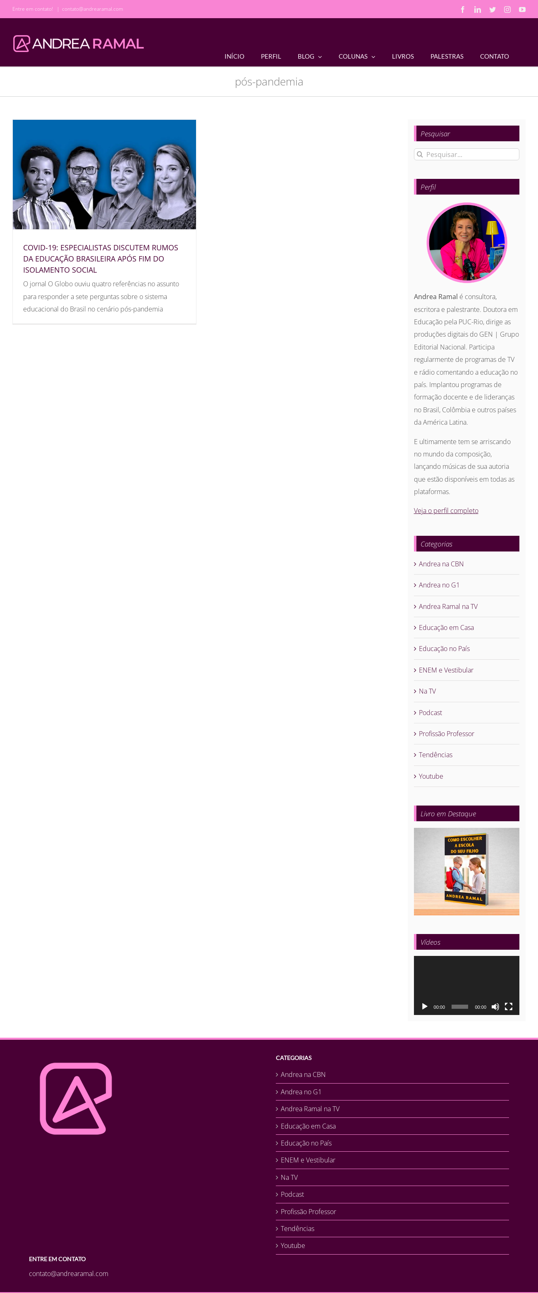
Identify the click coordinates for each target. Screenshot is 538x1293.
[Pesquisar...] (466, 154)
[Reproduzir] (425, 1007)
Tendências (435, 754)
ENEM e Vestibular (446, 670)
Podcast (430, 712)
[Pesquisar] (420, 154)
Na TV (427, 691)
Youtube (431, 776)
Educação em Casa (446, 627)
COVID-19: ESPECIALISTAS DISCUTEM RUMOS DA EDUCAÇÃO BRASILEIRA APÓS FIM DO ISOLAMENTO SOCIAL (100, 258)
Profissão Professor (446, 733)
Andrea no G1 (439, 584)
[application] (466, 985)
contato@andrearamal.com (92, 8)
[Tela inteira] (509, 1007)
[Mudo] (495, 1007)
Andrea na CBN (441, 563)
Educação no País (444, 648)
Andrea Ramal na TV (448, 606)
